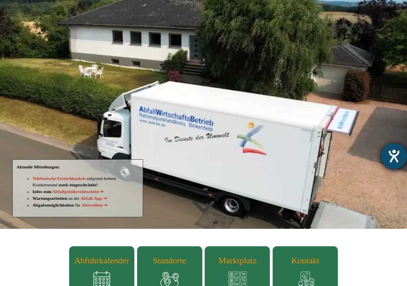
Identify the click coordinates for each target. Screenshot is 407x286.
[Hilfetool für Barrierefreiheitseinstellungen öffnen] (394, 156)
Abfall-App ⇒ (94, 198)
